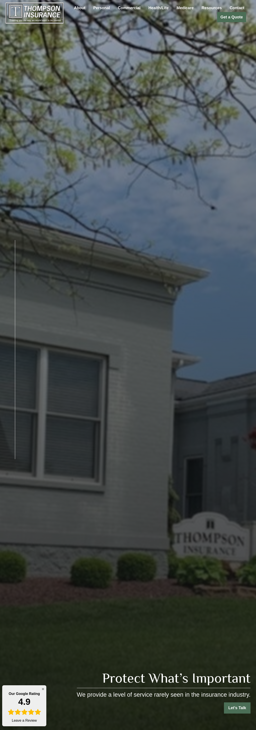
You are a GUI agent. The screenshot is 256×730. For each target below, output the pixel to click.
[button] (79, 8)
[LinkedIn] (5, 487)
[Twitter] (9, 479)
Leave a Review (24, 706)
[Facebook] (14, 470)
